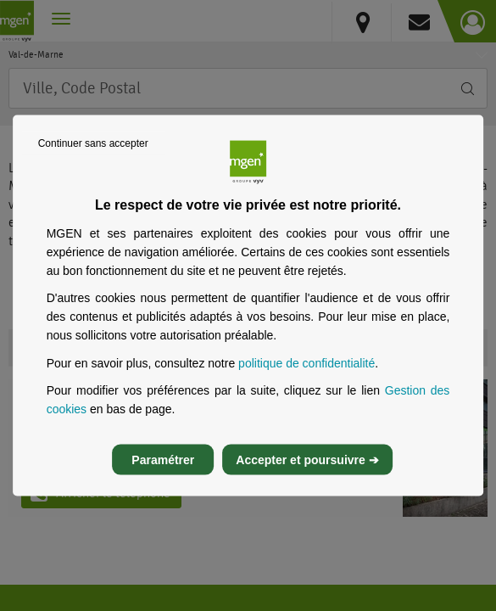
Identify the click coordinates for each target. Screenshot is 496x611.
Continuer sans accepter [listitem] (93, 143)
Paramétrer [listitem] (162, 459)
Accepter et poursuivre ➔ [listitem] (307, 459)
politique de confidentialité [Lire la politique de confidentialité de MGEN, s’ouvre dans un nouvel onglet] (306, 362)
